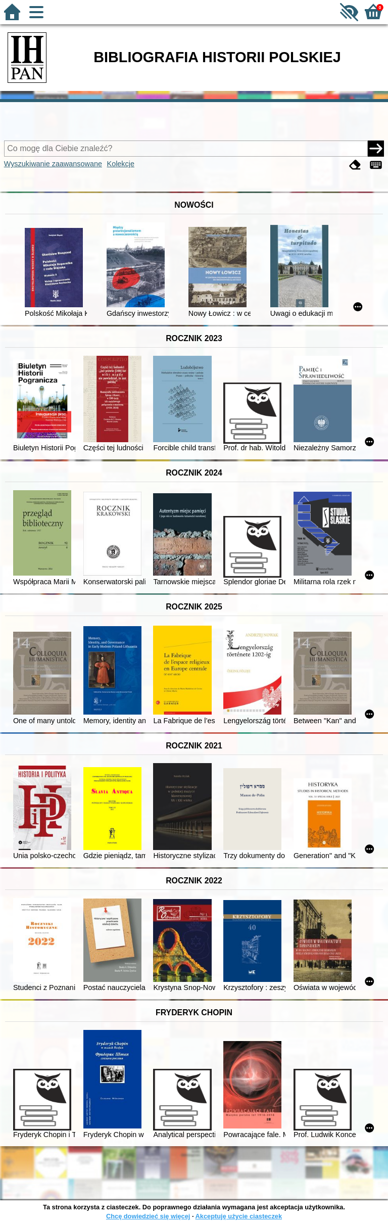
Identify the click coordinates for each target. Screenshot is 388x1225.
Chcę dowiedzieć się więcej (148, 1216)
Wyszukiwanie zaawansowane (53, 164)
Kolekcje (120, 164)
